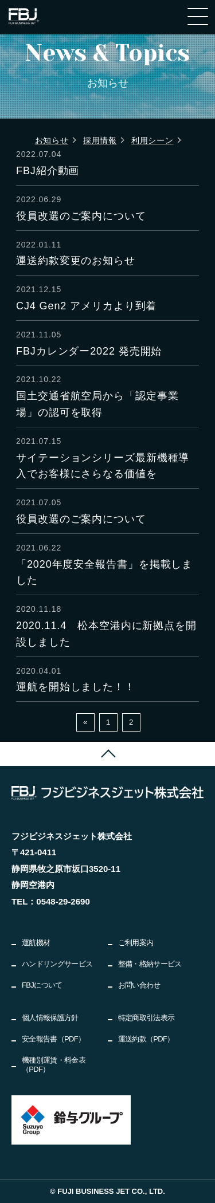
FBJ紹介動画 (47, 170)
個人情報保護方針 (50, 1017)
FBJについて (42, 985)
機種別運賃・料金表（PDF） (53, 1065)
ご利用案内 (136, 942)
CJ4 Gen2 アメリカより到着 (86, 306)
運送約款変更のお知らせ (75, 260)
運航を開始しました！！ (75, 687)
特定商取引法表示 (146, 1017)
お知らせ (52, 140)
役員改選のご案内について (81, 216)
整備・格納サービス (150, 964)
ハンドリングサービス (57, 964)
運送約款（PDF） (146, 1039)
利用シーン (152, 140)
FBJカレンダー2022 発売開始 (89, 351)
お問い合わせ (139, 985)
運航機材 (36, 942)
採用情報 (100, 140)
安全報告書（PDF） (53, 1039)
